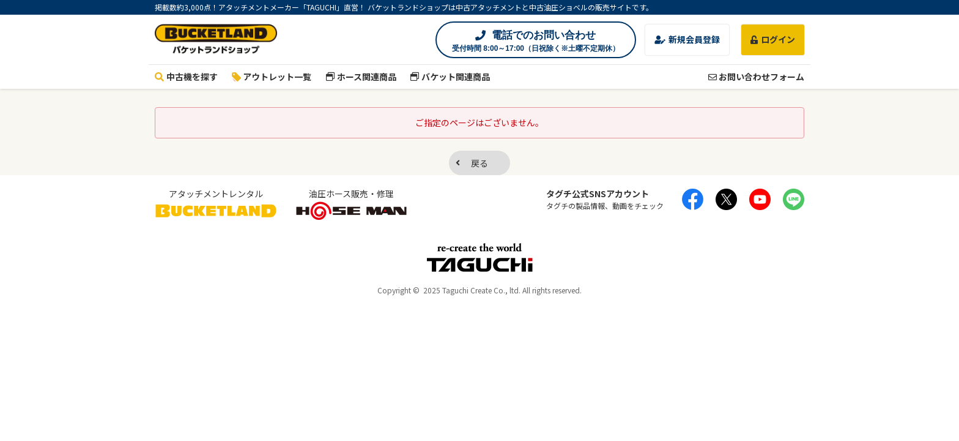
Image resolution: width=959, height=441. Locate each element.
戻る (479, 163)
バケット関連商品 (450, 76)
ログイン (772, 39)
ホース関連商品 (360, 76)
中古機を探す (186, 76)
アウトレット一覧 (272, 76)
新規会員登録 (687, 39)
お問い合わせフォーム (756, 76)
